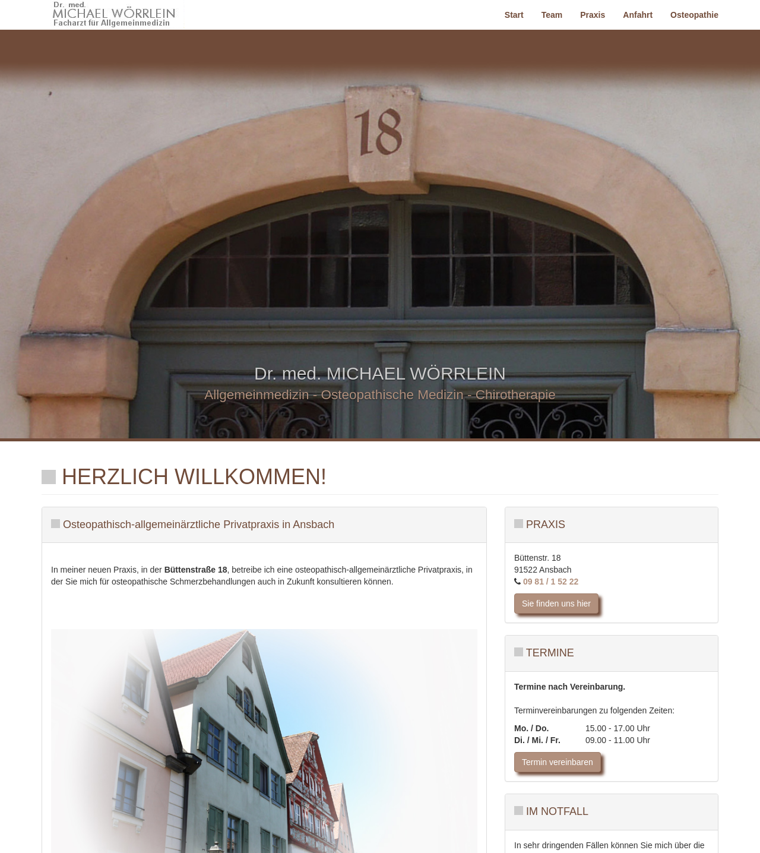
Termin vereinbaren (557, 762)
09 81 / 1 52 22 (549, 581)
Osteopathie (694, 15)
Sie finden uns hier (556, 603)
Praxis (592, 15)
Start (514, 15)
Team (552, 15)
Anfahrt (638, 15)
